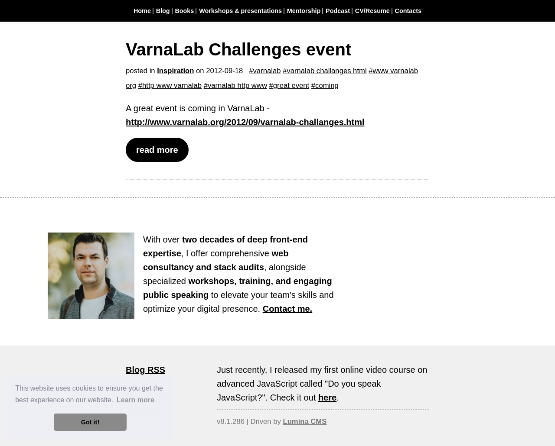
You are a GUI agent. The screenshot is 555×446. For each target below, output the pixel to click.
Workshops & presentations (240, 10)
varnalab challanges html (326, 71)
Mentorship (304, 10)
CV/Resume (372, 10)
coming (327, 85)
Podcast (338, 10)
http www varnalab (172, 85)
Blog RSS (145, 370)
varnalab (267, 71)
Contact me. (287, 308)
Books (184, 10)
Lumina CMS (304, 421)
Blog (163, 10)
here (327, 397)
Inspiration (175, 71)
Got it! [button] (90, 422)
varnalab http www (237, 85)
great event (291, 85)
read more (157, 150)
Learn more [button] (135, 400)
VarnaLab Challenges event (238, 49)
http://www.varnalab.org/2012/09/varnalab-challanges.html (245, 122)
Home (142, 10)
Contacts (408, 10)
